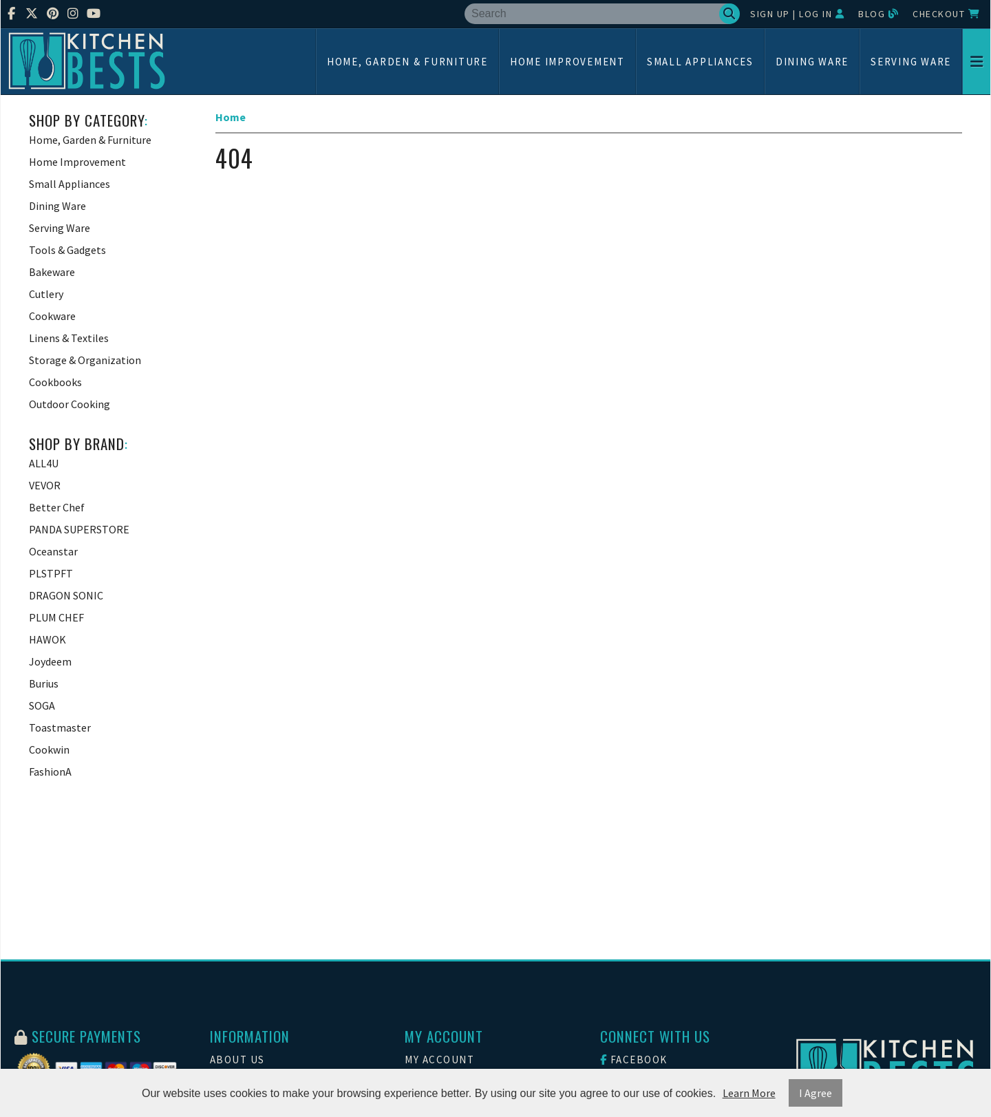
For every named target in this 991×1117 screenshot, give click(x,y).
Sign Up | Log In (797, 14)
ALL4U (43, 463)
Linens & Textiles (69, 338)
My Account (439, 1059)
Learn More (749, 1093)
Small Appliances (700, 61)
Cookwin (49, 749)
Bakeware (52, 272)
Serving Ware (911, 61)
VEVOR (45, 485)
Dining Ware (812, 61)
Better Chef (57, 507)
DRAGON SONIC (66, 595)
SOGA (42, 705)
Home (230, 117)
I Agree (815, 1093)
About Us (237, 1059)
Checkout (946, 14)
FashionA (50, 771)
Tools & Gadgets (67, 250)
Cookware (52, 316)
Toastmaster (60, 727)
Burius (43, 683)
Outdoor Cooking (69, 404)
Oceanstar (53, 551)
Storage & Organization (85, 360)
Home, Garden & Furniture (407, 61)
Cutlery (46, 294)
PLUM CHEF (56, 617)
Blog (878, 14)
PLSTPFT (51, 573)
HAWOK (47, 639)
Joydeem (50, 661)
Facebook (634, 1059)
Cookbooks (55, 382)
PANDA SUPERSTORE (79, 529)
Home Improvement (567, 61)
